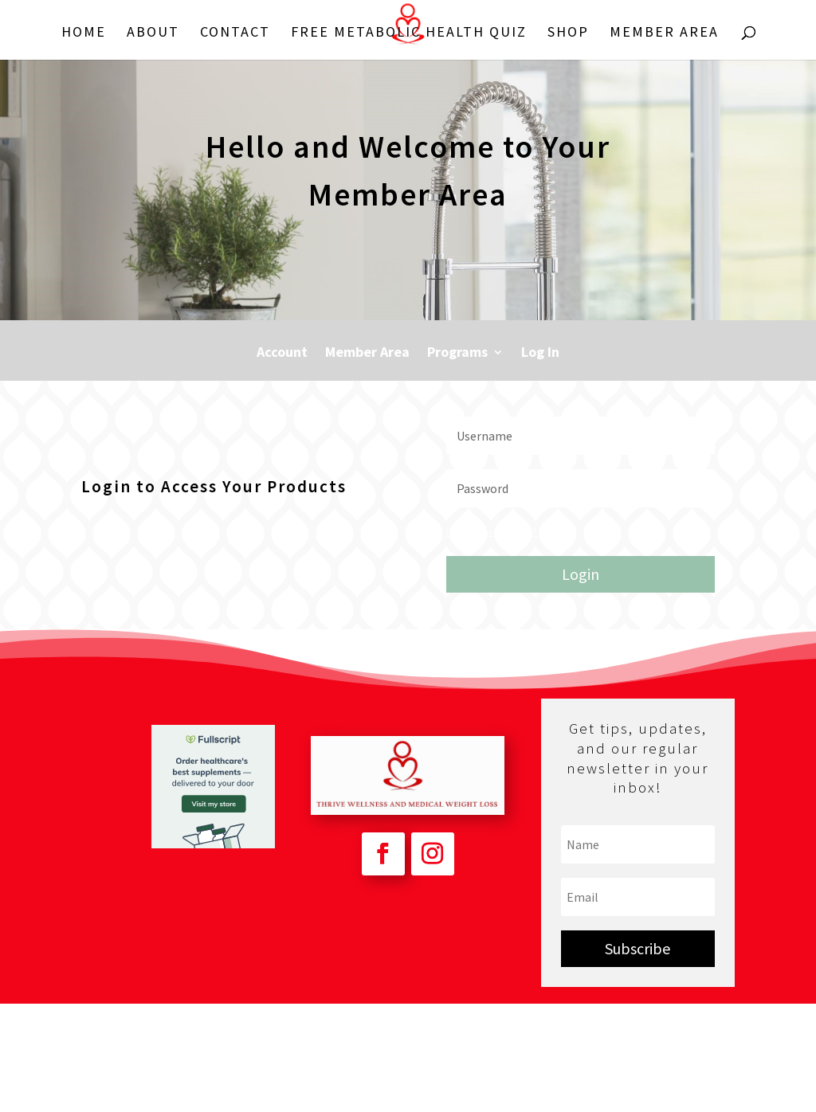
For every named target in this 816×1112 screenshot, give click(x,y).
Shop (568, 33)
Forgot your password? (491, 532)
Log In (540, 354)
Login (580, 574)
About (153, 33)
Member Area (664, 33)
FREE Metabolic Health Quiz (409, 33)
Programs (457, 354)
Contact (235, 33)
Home (83, 33)
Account (282, 354)
